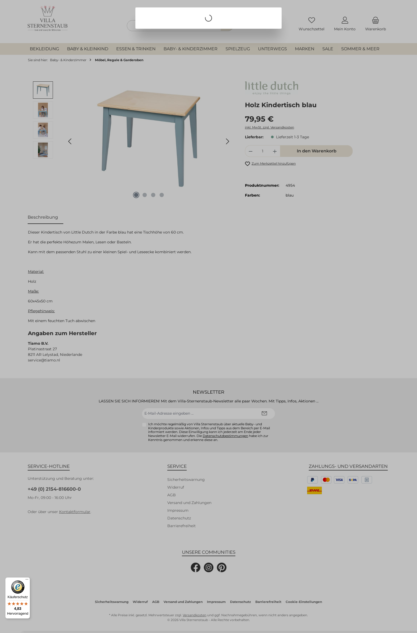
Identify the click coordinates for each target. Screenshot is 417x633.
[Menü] (27, 580)
